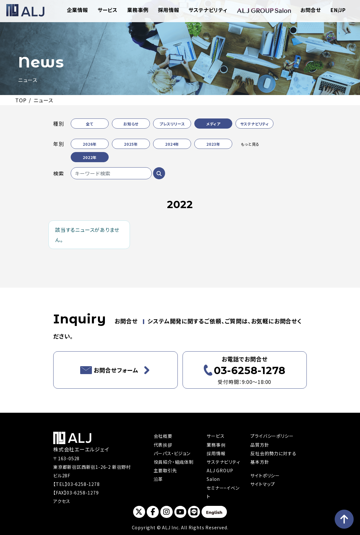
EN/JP (338, 10)
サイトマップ (262, 484)
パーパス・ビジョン (172, 453)
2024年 (172, 144)
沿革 (158, 479)
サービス (108, 10)
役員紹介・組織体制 (174, 462)
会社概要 (163, 436)
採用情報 (168, 10)
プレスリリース (172, 123)
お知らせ (130, 123)
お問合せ (310, 10)
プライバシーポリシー (271, 436)
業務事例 (137, 10)
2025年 (131, 144)
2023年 (213, 144)
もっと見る (250, 144)
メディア (213, 123)
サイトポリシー (265, 475)
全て (89, 123)
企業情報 (77, 10)
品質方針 (259, 445)
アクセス (61, 501)
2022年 (90, 157)
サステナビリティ (208, 10)
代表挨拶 (163, 445)
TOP (20, 100)
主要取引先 (165, 470)
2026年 (90, 144)
